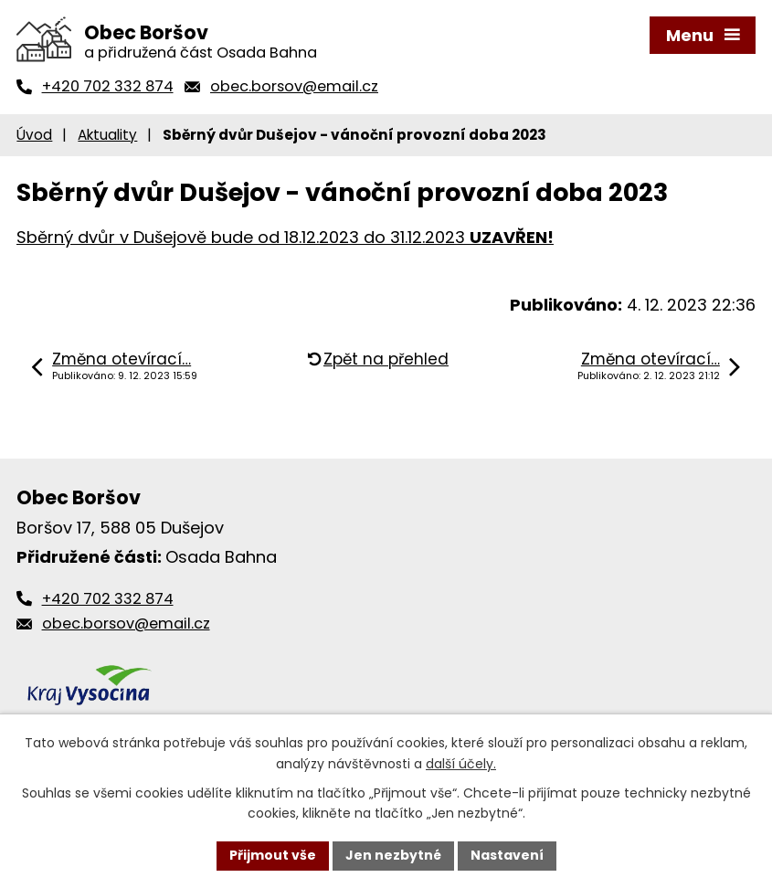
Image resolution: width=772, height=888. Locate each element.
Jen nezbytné (393, 855)
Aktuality (107, 134)
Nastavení (507, 855)
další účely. (461, 764)
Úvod (34, 134)
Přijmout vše (272, 855)
